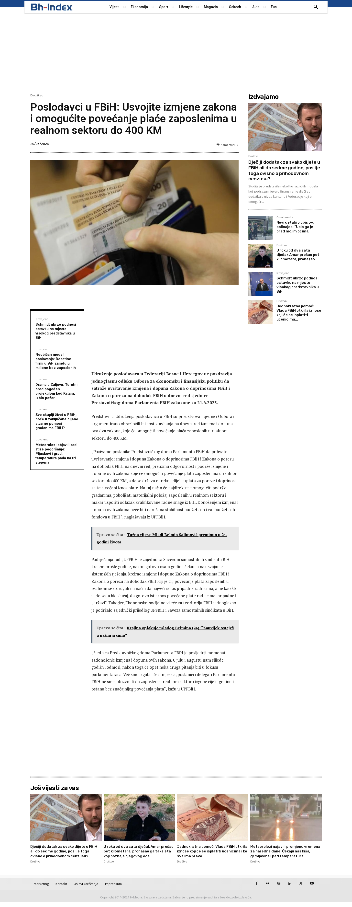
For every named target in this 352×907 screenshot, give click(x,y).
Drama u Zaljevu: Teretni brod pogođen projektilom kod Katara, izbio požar (56, 391)
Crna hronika (285, 217)
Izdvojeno (41, 319)
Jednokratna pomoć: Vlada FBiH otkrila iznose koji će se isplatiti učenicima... (298, 312)
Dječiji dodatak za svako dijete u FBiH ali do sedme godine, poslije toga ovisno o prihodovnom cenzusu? (284, 170)
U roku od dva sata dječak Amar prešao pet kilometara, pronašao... (297, 254)
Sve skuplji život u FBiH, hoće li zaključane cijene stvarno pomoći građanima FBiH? (56, 421)
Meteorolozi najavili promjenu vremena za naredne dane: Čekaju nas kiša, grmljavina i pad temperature (283, 853)
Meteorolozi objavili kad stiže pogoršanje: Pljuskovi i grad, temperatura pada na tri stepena (56, 454)
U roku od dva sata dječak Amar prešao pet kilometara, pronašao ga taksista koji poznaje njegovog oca (139, 851)
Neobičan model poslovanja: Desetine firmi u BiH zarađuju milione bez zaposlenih (55, 361)
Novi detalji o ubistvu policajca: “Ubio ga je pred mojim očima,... (295, 226)
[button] (316, 7)
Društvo (37, 95)
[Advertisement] (176, 52)
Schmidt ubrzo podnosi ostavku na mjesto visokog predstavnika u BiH (55, 331)
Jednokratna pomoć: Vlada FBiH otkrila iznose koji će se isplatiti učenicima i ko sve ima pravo (208, 851)
